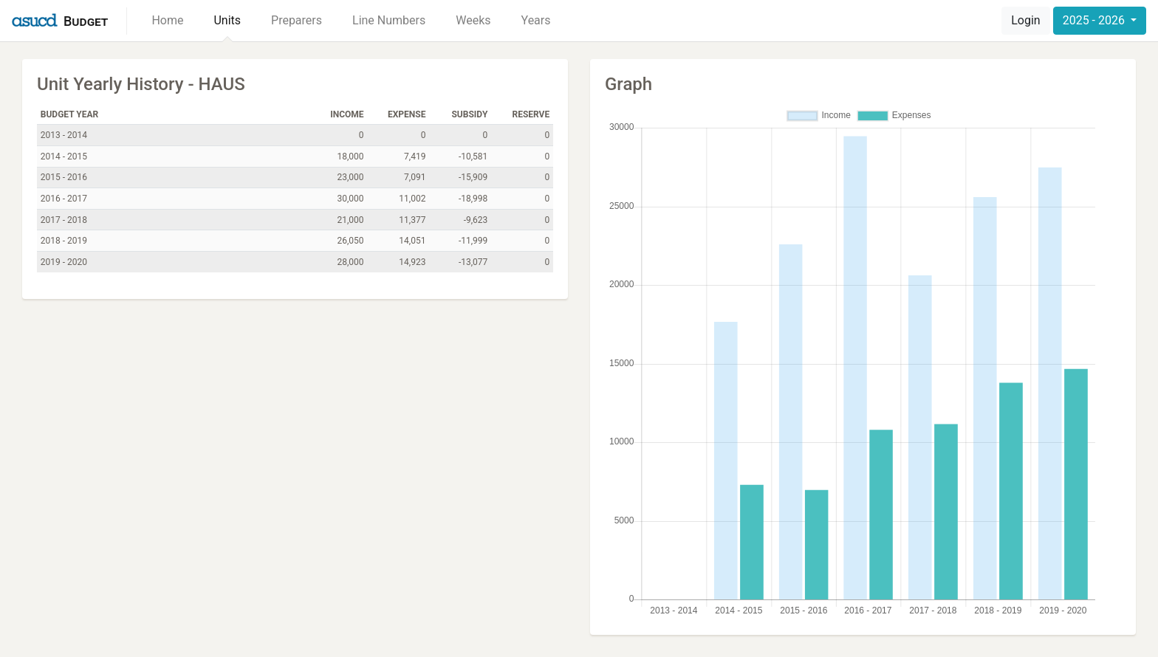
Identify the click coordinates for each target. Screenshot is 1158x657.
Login (1025, 20)
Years (536, 20)
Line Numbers (388, 20)
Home (167, 20)
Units (227, 20)
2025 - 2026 (1095, 20)
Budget (86, 21)
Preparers (296, 20)
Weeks (473, 20)
